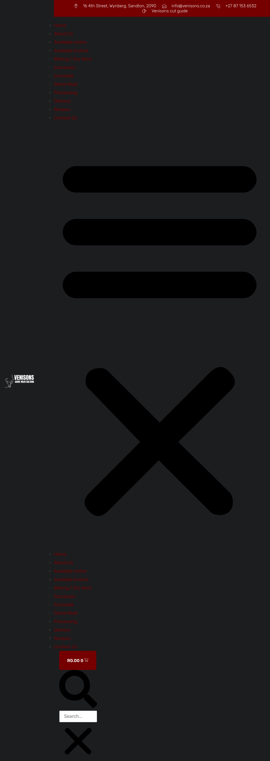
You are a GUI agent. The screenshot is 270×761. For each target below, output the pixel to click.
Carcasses (64, 67)
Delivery (62, 101)
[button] (160, 336)
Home (60, 25)
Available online (70, 42)
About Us (63, 33)
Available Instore (71, 50)
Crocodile (64, 75)
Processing (65, 92)
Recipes (62, 109)
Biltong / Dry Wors (72, 59)
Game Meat (65, 84)
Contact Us (65, 118)
